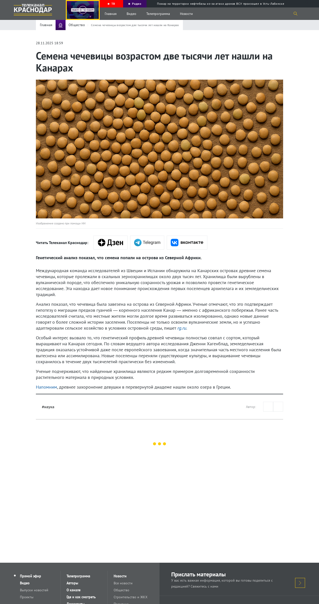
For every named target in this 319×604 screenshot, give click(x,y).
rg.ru (181, 328)
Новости (186, 13)
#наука (48, 406)
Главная (111, 13)
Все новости (123, 583)
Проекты (26, 597)
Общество (121, 590)
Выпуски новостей (34, 590)
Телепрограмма (158, 13)
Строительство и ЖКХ (131, 597)
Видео (131, 13)
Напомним (46, 387)
